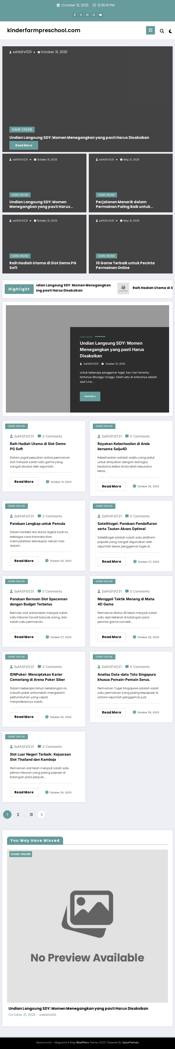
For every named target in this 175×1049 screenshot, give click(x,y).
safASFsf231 (20, 159)
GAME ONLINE (20, 194)
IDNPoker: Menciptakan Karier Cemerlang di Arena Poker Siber (37, 676)
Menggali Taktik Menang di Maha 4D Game (126, 601)
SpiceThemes (130, 1042)
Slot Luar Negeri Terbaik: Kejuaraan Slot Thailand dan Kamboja (40, 756)
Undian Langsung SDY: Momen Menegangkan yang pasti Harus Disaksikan (39, 203)
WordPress (82, 1042)
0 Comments (52, 435)
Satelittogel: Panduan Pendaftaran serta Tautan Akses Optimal (127, 525)
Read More (23, 145)
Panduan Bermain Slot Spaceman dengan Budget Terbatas (38, 601)
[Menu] (150, 29)
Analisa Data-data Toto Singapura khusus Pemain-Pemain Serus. (127, 676)
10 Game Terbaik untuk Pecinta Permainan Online (125, 264)
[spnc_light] (170, 30)
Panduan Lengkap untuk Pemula (37, 523)
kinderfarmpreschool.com (43, 29)
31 (31, 814)
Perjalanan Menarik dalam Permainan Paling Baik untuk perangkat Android (123, 203)
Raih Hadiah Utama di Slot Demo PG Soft (42, 264)
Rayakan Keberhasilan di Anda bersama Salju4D (124, 446)
